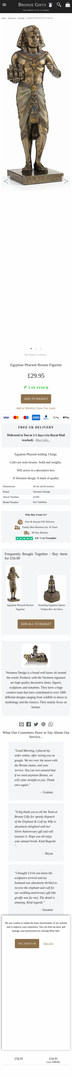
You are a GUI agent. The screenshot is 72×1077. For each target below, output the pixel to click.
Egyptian (21, 18)
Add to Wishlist (25, 408)
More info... (43, 440)
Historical (12, 18)
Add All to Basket (36, 624)
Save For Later (46, 408)
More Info (48, 943)
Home (4, 18)
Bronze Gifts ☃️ (36, 4)
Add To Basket (36, 399)
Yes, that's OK (27, 943)
